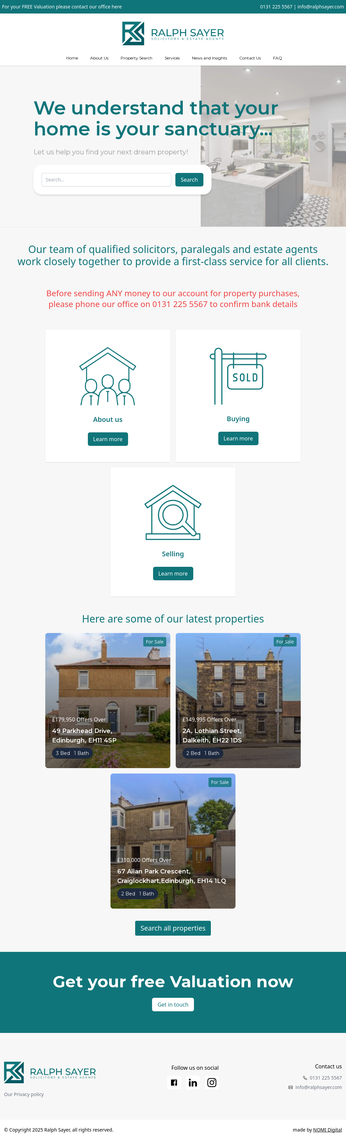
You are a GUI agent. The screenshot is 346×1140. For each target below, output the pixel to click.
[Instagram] (212, 1082)
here (117, 6)
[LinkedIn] (193, 1082)
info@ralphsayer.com (320, 6)
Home (72, 57)
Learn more (108, 439)
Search (189, 179)
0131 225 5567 (276, 6)
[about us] (99, 58)
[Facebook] (174, 1082)
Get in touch (173, 1004)
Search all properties (173, 928)
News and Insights (209, 57)
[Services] (172, 58)
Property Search (136, 57)
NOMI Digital (327, 1129)
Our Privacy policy (24, 1094)
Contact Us (250, 57)
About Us (99, 57)
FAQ (277, 57)
